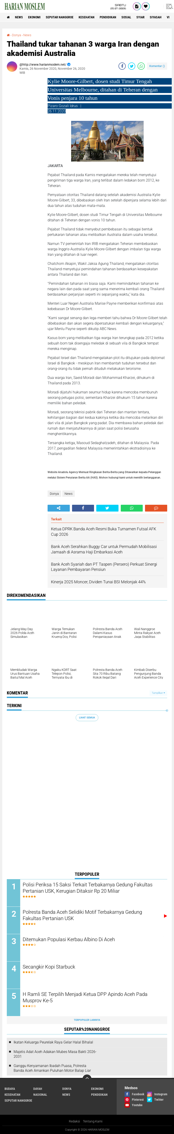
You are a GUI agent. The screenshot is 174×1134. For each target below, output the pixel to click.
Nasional (40, 1094)
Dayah (37, 1089)
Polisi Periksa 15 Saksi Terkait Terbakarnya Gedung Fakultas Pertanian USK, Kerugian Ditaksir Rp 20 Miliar (87, 888)
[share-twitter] (131, 66)
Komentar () (157, 66)
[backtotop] (87, 1079)
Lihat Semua (87, 717)
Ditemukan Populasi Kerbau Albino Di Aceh (69, 939)
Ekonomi (34, 17)
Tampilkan (158, 692)
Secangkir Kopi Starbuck (49, 967)
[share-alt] (59, 508)
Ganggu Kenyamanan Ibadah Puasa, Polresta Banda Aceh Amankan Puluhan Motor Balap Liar (52, 1068)
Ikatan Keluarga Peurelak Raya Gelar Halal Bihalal (53, 1042)
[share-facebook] (122, 66)
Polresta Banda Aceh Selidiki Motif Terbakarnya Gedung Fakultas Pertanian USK (82, 915)
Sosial (126, 17)
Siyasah (156, 17)
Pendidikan (108, 17)
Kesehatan (86, 17)
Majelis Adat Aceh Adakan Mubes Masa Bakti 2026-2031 (55, 1054)
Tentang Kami (92, 1121)
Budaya (10, 1089)
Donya (16, 35)
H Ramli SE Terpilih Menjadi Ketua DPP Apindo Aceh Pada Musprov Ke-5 (85, 997)
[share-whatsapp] (141, 66)
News (19, 17)
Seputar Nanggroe (59, 17)
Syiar (140, 17)
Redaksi (74, 1121)
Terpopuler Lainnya (87, 1020)
